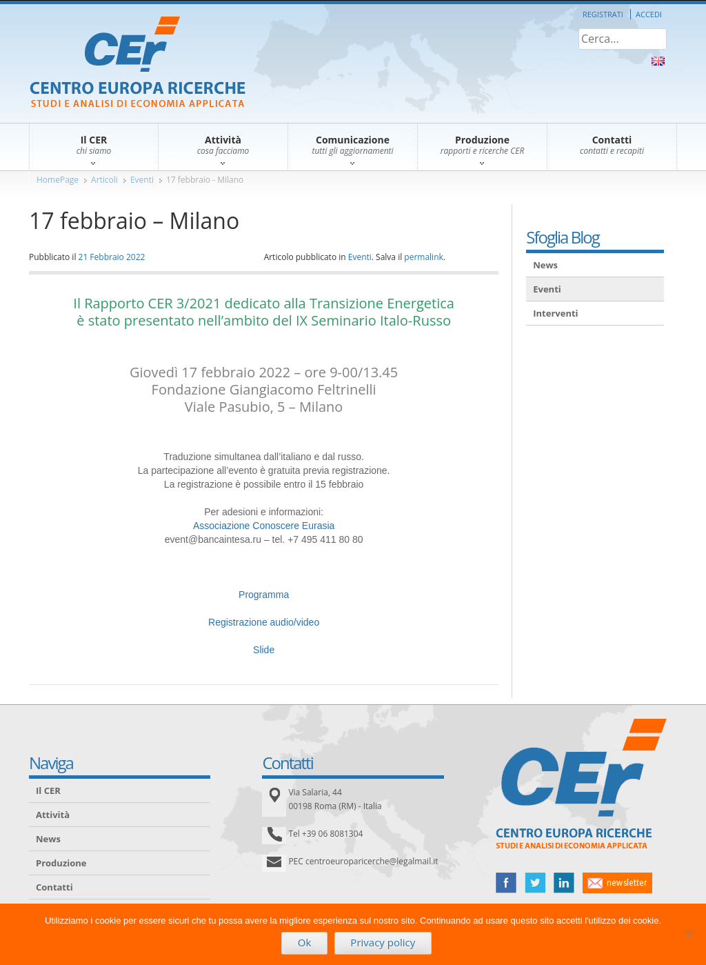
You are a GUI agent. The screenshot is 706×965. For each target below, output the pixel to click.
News (545, 265)
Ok (305, 942)
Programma (264, 594)
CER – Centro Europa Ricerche (137, 63)
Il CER (48, 790)
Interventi (555, 313)
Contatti (54, 887)
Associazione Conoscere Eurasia (263, 525)
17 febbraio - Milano (204, 180)
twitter (535, 883)
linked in (564, 883)
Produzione (61, 863)
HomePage (58, 180)
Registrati (603, 14)
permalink (423, 257)
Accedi (649, 14)
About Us (658, 61)
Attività (53, 814)
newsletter (617, 883)
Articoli (104, 180)
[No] (689, 934)
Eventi (142, 180)
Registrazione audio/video (263, 622)
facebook (506, 883)
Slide (263, 649)
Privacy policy (382, 942)
